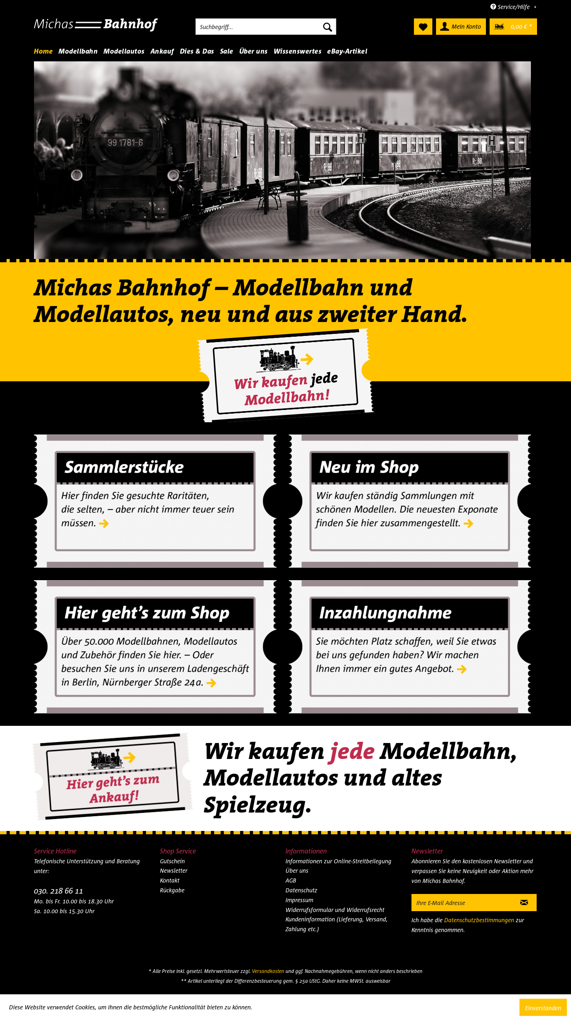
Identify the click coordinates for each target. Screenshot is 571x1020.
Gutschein (172, 861)
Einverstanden (543, 1007)
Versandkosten (268, 971)
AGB (291, 880)
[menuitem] (266, 26)
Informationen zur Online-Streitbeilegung (338, 861)
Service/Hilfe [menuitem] (510, 6)
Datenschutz (301, 890)
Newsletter (173, 870)
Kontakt (170, 880)
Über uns (297, 870)
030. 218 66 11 (58, 890)
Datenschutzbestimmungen (479, 919)
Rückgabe (172, 890)
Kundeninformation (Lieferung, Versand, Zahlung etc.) (337, 924)
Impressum (299, 899)
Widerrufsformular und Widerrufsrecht (335, 909)
